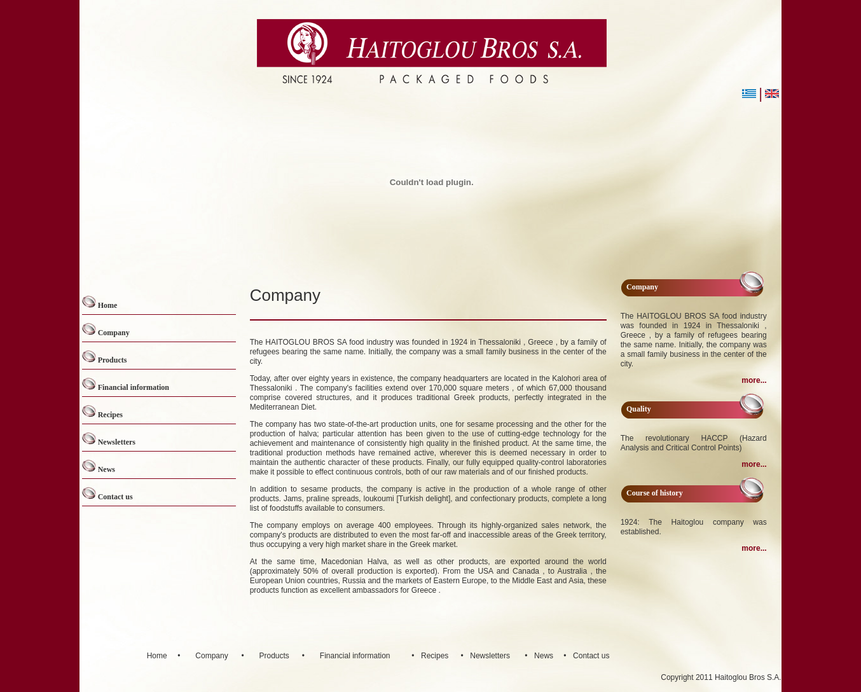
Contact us (115, 496)
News (106, 469)
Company (114, 332)
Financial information (133, 387)
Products (112, 360)
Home (108, 305)
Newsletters (116, 442)
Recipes (110, 414)
